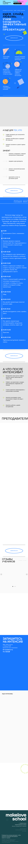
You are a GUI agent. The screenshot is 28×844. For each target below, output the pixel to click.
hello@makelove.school (20, 824)
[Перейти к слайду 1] (12, 586)
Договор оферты (23, 828)
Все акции (24, 831)
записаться (14, 37)
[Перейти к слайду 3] (15, 586)
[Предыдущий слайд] (1, 574)
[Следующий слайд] (27, 574)
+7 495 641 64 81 (22, 823)
